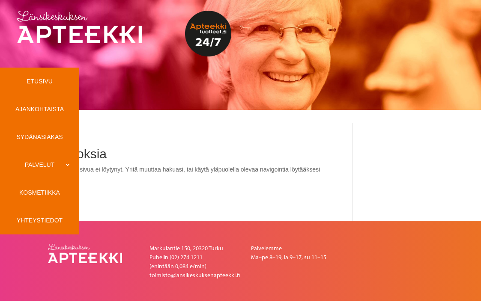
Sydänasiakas (39, 136)
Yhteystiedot (40, 220)
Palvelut (40, 164)
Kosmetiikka (39, 192)
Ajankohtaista (39, 109)
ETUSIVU (40, 81)
